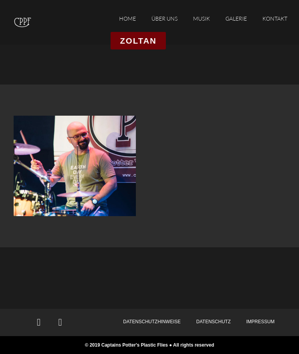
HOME (127, 18)
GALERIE (236, 18)
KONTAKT (274, 18)
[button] (138, 40)
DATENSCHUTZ (213, 321)
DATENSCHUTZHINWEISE (152, 321)
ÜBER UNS (164, 18)
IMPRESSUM (260, 321)
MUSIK (201, 18)
